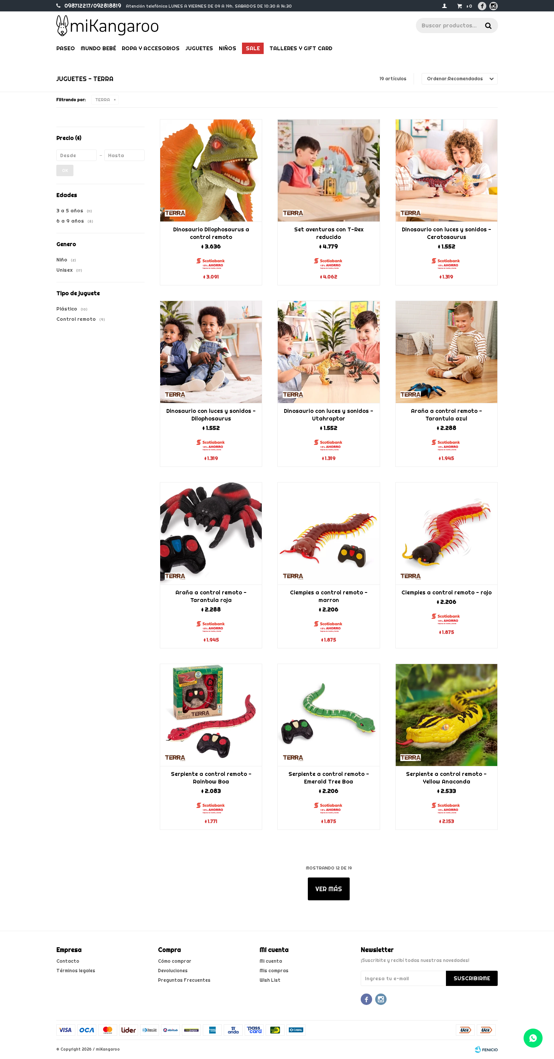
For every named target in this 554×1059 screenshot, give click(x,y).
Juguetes (199, 48)
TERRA (102, 99)
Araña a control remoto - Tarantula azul (446, 415)
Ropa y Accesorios (151, 48)
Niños (227, 48)
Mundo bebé (98, 48)
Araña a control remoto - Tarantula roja (211, 596)
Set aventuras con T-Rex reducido (328, 233)
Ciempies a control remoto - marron (329, 596)
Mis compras (273, 970)
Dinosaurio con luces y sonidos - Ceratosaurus (446, 233)
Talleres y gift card (300, 48)
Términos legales (75, 970)
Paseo (65, 48)
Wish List (269, 980)
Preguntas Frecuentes (184, 980)
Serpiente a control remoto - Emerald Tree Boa (328, 778)
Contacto (67, 961)
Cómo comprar (174, 961)
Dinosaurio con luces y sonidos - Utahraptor (328, 415)
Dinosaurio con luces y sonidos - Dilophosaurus (211, 415)
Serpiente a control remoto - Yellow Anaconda (446, 778)
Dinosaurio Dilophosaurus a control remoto (211, 233)
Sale (253, 48)
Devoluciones (173, 970)
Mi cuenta (270, 961)
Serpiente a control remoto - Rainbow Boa (211, 778)
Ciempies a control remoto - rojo (446, 592)
